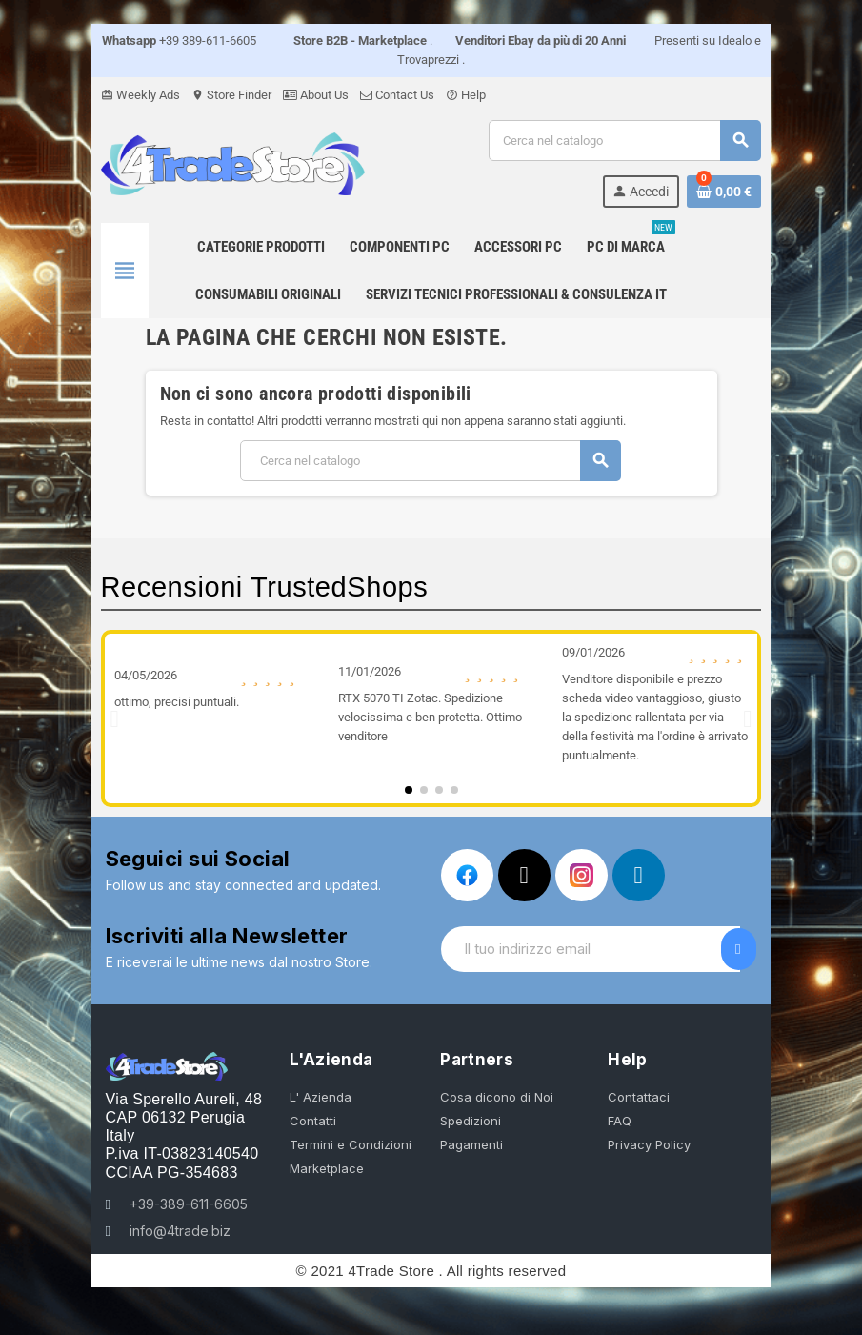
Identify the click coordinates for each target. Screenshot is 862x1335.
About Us (313, 95)
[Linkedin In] (638, 875)
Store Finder (229, 95)
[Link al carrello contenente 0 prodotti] (728, 191)
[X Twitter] (524, 875)
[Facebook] (467, 875)
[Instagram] (581, 875)
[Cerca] (626, 140)
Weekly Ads (137, 95)
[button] (112, 718)
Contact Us (394, 95)
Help (463, 95)
